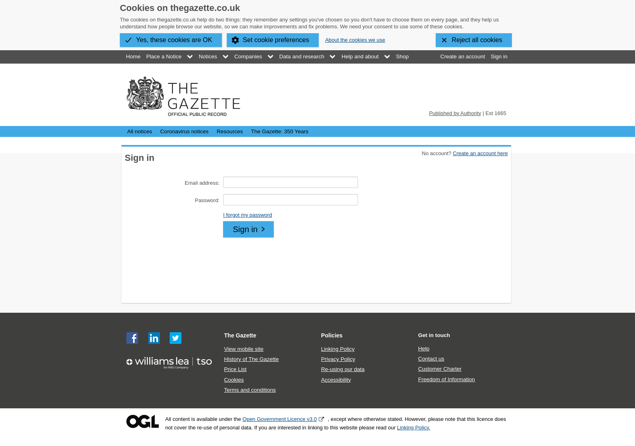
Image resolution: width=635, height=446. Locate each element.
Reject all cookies (477, 39)
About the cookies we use (355, 40)
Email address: (202, 183)
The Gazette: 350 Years (280, 131)
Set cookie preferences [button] (276, 39)
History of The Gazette (251, 359)
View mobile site (243, 349)
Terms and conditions (250, 390)
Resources (230, 131)
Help (423, 349)
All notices (139, 131)
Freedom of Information (446, 379)
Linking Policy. (413, 428)
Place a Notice (163, 56)
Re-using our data (342, 369)
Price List (235, 369)
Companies (248, 56)
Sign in (499, 56)
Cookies (234, 380)
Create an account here (480, 153)
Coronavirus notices (184, 131)
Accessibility (336, 380)
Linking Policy (338, 349)
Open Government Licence (142, 421)
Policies (332, 335)
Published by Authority (455, 113)
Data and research (301, 56)
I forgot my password (247, 215)
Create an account (462, 56)
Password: (207, 200)
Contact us (431, 359)
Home (133, 56)
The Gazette (240, 335)
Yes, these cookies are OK (174, 39)
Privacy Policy (338, 359)
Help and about (360, 56)
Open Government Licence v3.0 (280, 419)
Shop (402, 56)
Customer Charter (439, 369)
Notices (208, 56)
